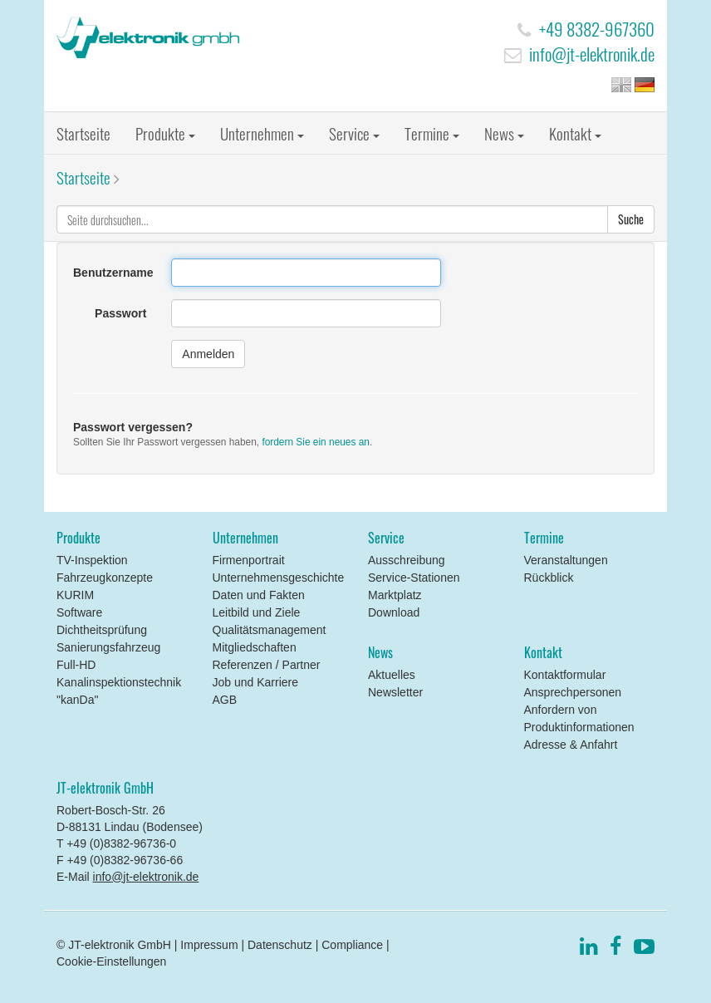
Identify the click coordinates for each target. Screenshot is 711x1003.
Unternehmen (262, 133)
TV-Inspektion (92, 560)
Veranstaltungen (566, 560)
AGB (225, 699)
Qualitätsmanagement (269, 630)
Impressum (209, 944)
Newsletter (395, 692)
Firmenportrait (249, 560)
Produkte (165, 133)
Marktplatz (395, 595)
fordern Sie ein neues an (316, 442)
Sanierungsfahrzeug (108, 647)
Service (354, 133)
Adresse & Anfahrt (571, 744)
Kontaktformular (565, 674)
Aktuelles (391, 674)
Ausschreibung (406, 560)
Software (79, 612)
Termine (432, 133)
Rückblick (549, 577)
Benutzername (113, 272)
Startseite (83, 133)
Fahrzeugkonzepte (104, 577)
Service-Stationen (414, 577)
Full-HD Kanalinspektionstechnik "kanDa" (118, 682)
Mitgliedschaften (255, 647)
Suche (631, 219)
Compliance (352, 944)
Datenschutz (280, 944)
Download (393, 612)
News (504, 133)
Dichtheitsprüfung (101, 630)
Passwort (120, 313)
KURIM (75, 595)
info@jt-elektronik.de (592, 53)
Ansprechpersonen (573, 692)
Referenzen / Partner (267, 664)
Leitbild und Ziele (257, 612)
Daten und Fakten (259, 595)
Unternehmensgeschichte (279, 577)
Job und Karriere (256, 682)
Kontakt (575, 133)
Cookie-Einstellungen (111, 961)
